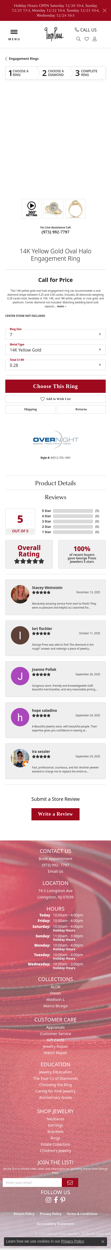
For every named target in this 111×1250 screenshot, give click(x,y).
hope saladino (44, 710)
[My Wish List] (87, 39)
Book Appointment (55, 858)
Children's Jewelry (55, 1150)
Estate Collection (55, 1144)
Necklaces (55, 1118)
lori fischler (42, 628)
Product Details (55, 482)
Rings (55, 1137)
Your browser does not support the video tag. (55, 113)
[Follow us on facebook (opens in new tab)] (56, 1200)
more (62, 306)
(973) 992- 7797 (55, 864)
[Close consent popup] (102, 1241)
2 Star (46, 526)
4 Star (46, 516)
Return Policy (24, 1214)
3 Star (46, 521)
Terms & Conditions (82, 1214)
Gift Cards (55, 1039)
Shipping (30, 409)
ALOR (56, 986)
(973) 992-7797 (55, 232)
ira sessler (41, 751)
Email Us (55, 871)
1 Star (46, 532)
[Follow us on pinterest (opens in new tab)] (63, 1200)
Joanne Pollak (44, 669)
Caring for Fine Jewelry (55, 1091)
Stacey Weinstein (47, 587)
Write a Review (55, 814)
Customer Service (55, 1033)
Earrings (55, 1125)
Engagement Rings (24, 58)
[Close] (104, 10)
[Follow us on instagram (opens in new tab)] (48, 1200)
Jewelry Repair (55, 1046)
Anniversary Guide (55, 1097)
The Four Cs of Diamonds (55, 1078)
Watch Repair (55, 1052)
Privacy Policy (51, 1214)
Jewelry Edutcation (55, 1071)
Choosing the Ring (55, 1084)
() (97, 511)
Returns (81, 409)
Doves (55, 993)
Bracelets (55, 1131)
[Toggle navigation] (14, 34)
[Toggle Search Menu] (79, 39)
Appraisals (55, 1027)
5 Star (46, 511)
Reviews (55, 496)
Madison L (55, 999)
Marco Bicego (55, 1005)
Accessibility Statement (55, 1224)
